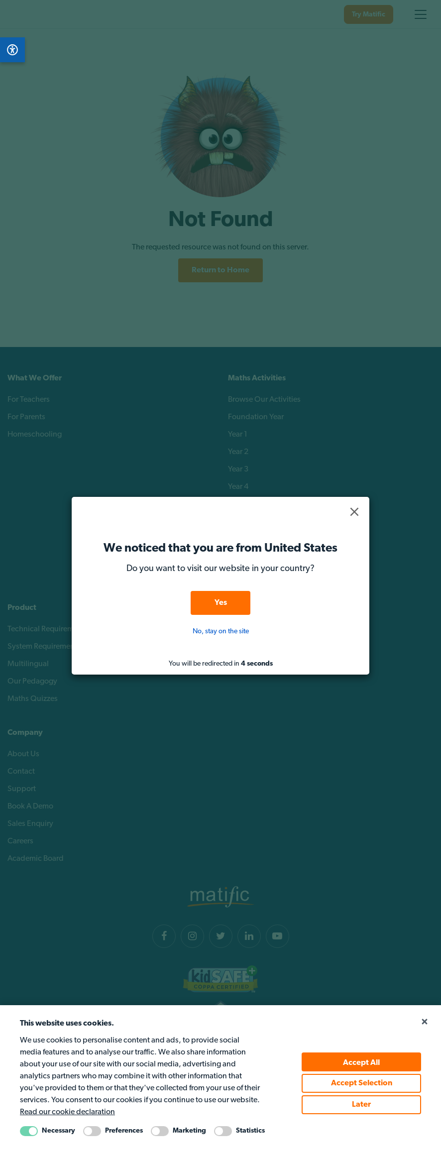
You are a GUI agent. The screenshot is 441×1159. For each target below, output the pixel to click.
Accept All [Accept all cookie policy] (361, 1063)
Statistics (250, 1131)
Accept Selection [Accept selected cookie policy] (361, 1083)
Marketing (189, 1131)
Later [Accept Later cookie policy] (361, 1105)
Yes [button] (221, 603)
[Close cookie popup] (425, 1022)
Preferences (124, 1131)
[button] (354, 512)
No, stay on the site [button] (221, 631)
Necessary (58, 1131)
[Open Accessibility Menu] (12, 49)
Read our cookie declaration (67, 1112)
